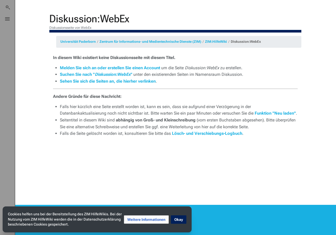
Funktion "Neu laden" (275, 113)
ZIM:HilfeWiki (216, 42)
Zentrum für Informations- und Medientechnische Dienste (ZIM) (150, 42)
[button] (146, 219)
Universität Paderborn (78, 42)
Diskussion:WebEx (246, 42)
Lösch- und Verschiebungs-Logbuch (207, 133)
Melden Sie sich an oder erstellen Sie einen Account (110, 67)
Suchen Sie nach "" (96, 74)
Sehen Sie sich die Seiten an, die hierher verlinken (108, 81)
